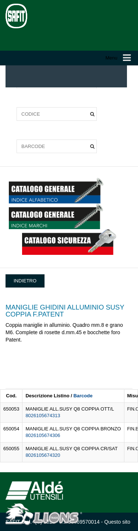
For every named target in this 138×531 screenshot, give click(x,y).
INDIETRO (25, 280)
